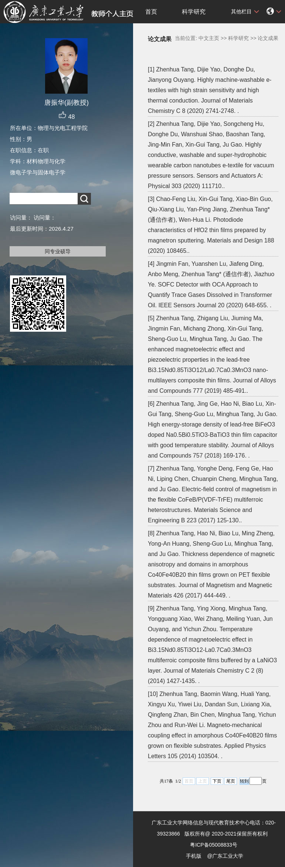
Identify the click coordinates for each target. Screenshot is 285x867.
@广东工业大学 (225, 856)
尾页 (230, 781)
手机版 (193, 856)
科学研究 (194, 12)
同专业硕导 (58, 251)
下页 (217, 781)
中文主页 (209, 38)
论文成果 (268, 38)
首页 (151, 12)
